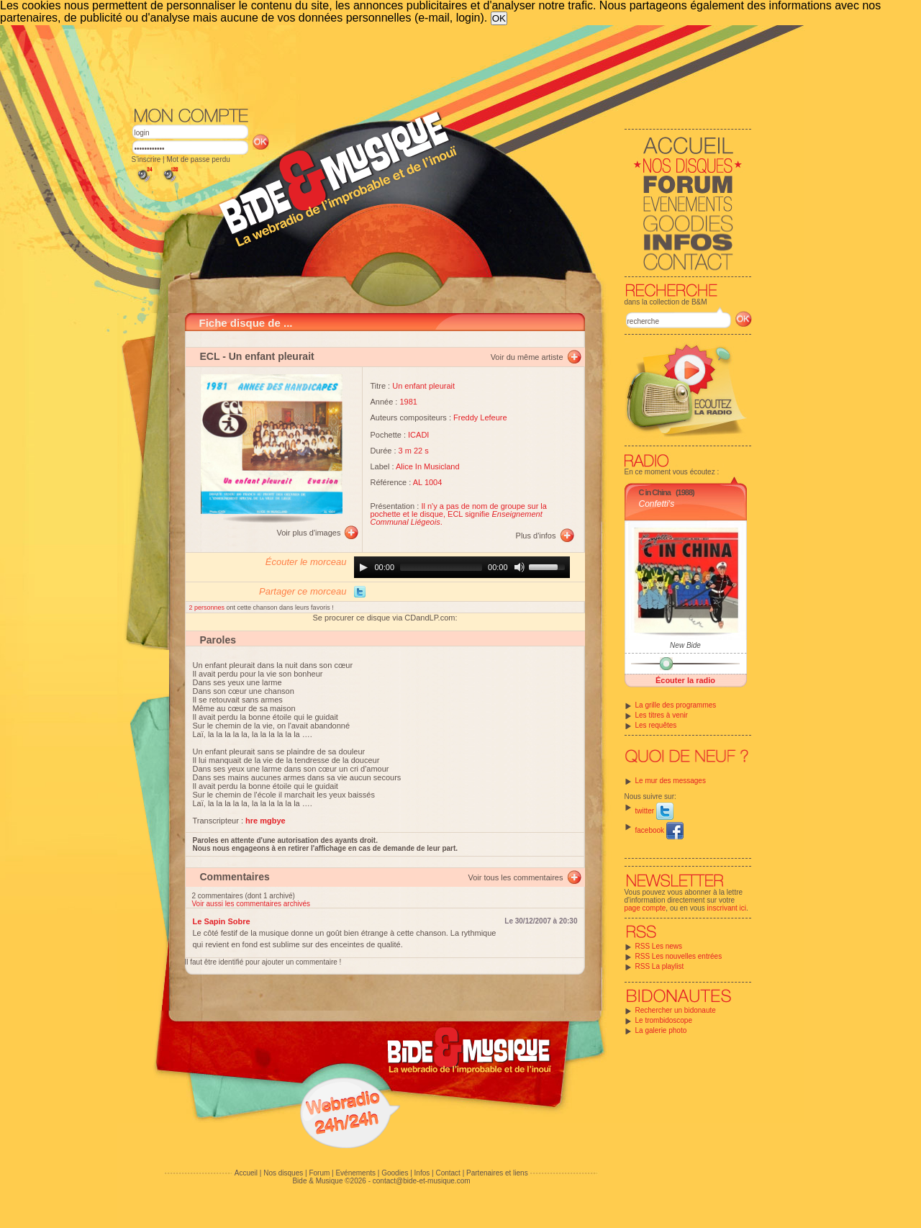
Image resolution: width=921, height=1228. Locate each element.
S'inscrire (146, 159)
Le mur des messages (670, 781)
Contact (447, 1173)
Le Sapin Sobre (221, 921)
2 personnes (208, 607)
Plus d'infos (536, 535)
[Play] (363, 567)
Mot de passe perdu (198, 159)
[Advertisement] (442, 64)
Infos (422, 1173)
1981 (408, 401)
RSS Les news (659, 946)
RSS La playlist (659, 966)
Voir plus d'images (309, 532)
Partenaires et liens (497, 1173)
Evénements (355, 1173)
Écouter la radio (685, 680)
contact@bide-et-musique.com (422, 1181)
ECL (210, 356)
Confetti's (657, 504)
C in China (655, 492)
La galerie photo (661, 1030)
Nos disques (283, 1173)
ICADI (418, 434)
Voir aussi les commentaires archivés (251, 904)
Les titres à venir (661, 715)
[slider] (441, 567)
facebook (659, 830)
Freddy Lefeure (480, 417)
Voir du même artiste (527, 357)
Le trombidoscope (664, 1020)
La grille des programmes (676, 705)
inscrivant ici (726, 908)
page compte (645, 908)
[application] (462, 567)
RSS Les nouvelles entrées (678, 956)
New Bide (685, 645)
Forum (319, 1173)
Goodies (394, 1173)
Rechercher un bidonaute (675, 1010)
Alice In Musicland (428, 466)
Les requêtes (656, 725)
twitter (654, 811)
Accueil (246, 1173)
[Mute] (519, 567)
